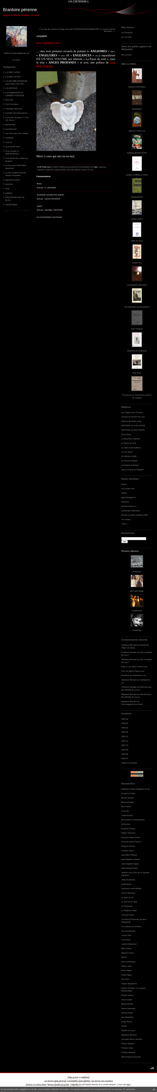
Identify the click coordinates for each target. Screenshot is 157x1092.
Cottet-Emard (127, 815)
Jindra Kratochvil (128, 880)
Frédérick (125, 675)
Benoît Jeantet (127, 798)
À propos (16, 60)
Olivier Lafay (126, 966)
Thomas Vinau (127, 1048)
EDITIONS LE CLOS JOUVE (133, 425)
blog (128, 1084)
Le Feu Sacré (127, 452)
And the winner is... (129, 506)
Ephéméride (10, 124)
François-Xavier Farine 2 (131, 842)
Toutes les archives (129, 763)
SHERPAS (137, 630)
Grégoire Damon (128, 846)
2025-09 (124, 750)
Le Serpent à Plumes (130, 465)
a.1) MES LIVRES (12, 72)
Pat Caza (125, 979)
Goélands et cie (139, 675)
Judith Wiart (126, 884)
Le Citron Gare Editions (131, 448)
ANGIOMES (137, 109)
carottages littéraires (13, 109)
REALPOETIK (127, 1004)
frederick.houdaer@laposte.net (16, 53)
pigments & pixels (12, 180)
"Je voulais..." (127, 519)
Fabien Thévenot (128, 833)
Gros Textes (126, 434)
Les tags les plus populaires (102, 1081)
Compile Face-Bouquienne (16, 113)
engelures (41, 170)
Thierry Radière (127, 1044)
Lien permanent (72, 167)
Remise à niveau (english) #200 (134, 515)
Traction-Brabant (128, 1052)
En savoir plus (129, 1089)
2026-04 (124, 719)
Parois (124, 484)
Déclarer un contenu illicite (36, 1084)
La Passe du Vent (128, 443)
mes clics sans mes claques (17, 133)
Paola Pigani (126, 970)
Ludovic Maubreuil (128, 944)
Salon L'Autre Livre (139, 667)
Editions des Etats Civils (131, 421)
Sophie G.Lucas (128, 1030)
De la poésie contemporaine (133, 820)
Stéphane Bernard (128, 645)
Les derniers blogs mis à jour (55, 1081)
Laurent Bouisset (128, 893)
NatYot (124, 957)
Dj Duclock (125, 824)
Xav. (123, 671)
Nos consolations (128, 962)
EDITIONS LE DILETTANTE (133, 430)
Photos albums (130, 551)
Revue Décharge (128, 1008)
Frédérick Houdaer (129, 652)
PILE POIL (137, 373)
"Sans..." (125, 524)
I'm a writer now (127, 488)
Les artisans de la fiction (131, 926)
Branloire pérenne (20, 9)
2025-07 (124, 758)
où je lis (8, 142)
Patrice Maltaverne (129, 984)
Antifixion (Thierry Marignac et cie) (135, 789)
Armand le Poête (128, 793)
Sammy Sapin (127, 1013)
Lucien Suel (126, 935)
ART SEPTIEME (137, 591)
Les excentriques (128, 931)
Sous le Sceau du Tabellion (132, 470)
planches (9, 184)
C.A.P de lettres (11, 104)
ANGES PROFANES (136, 87)
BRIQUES (137, 572)
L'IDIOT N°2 (137, 263)
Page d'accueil (66, 29)
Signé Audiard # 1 (128, 497)
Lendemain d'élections (130, 511)
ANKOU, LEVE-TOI (137, 131)
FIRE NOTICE (137, 241)
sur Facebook (127, 33)
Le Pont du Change (129, 461)
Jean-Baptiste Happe (130, 864)
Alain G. (124, 667)
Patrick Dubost (127, 995)
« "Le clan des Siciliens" (49, 29)
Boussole (9, 100)
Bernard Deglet (127, 802)
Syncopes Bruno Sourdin (131, 1039)
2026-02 (124, 728)
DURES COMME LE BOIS (137, 175)
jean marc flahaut (73, 170)
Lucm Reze (126, 940)
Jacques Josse (127, 850)
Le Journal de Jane (129, 902)
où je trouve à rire (12, 146)
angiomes (102, 167)
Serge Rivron (126, 1022)
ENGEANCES (137, 197)
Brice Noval (126, 806)
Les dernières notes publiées (79, 1081)
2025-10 (124, 745)
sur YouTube (126, 37)
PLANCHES (137, 611)
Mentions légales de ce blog (58, 1084)
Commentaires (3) (86, 167)
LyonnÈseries (11, 129)
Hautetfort (85, 1077)
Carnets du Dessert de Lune (133, 417)
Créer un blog (73, 1077)
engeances (49, 170)
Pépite (124, 493)
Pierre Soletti (126, 1000)
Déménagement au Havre (132, 704)
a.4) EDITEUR (11, 88)
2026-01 (124, 732)
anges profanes (60, 170)
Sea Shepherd (127, 1017)
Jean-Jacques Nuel (129, 868)
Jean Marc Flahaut (129, 855)
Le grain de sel (127, 897)
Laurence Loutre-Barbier (131, 888)
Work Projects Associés (131, 1057)
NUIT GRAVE (137, 329)
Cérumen (125, 811)
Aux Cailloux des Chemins (132, 412)
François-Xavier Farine (130, 837)
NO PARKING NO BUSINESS (136, 307)
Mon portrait (126, 55)
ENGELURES (137, 219)
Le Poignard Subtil (129, 910)
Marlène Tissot (127, 953)
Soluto (124, 1026)
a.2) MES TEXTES (13, 77)
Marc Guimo (126, 948)
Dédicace (125, 502)
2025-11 (124, 741)
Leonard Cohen (127, 915)
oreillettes (9, 138)
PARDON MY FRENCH (137, 351)
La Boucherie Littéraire (130, 439)
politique (8, 193)
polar (7, 188)
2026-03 (124, 723)
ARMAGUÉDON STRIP (137, 153)
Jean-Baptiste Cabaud (130, 859)
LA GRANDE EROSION (137, 285)
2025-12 (124, 736)
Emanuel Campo (128, 829)
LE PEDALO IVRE (129, 456)
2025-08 (124, 754)
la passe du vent (87, 170)
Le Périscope (126, 906)
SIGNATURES (11, 205)
